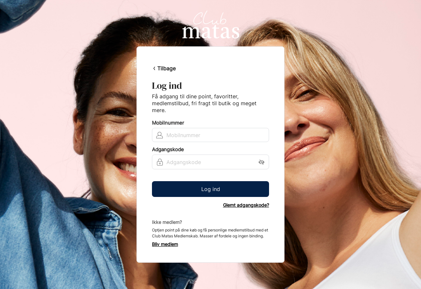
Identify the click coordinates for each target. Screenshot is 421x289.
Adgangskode (168, 150)
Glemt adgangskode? (246, 205)
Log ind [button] (210, 189)
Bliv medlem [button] (165, 244)
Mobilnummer (168, 123)
